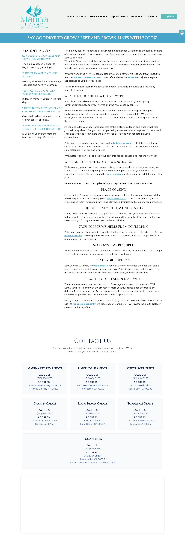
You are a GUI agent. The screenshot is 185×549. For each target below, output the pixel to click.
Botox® (132, 77)
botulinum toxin (122, 143)
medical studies (73, 235)
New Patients (97, 16)
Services (135, 16)
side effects (101, 266)
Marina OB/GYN (82, 77)
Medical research (116, 198)
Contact (150, 16)
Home (70, 16)
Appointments (120, 16)
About (80, 16)
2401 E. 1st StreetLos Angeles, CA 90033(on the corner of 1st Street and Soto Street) (92, 459)
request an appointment (86, 304)
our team (96, 77)
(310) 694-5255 (44, 378)
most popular (114, 174)
